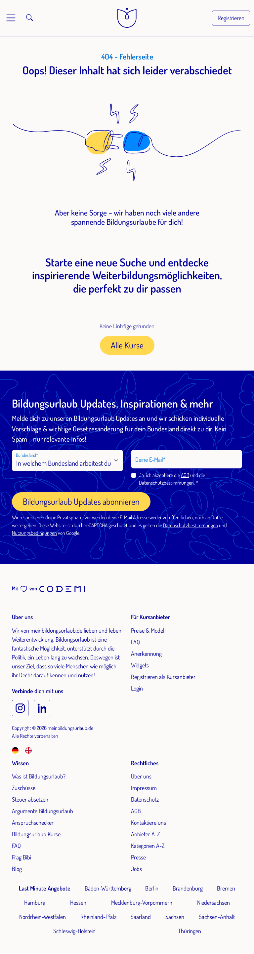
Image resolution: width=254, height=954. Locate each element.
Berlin (151, 888)
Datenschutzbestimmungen (166, 482)
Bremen (226, 888)
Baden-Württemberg (108, 888)
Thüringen (189, 930)
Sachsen (174, 916)
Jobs (136, 868)
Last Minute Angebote (44, 888)
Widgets (140, 665)
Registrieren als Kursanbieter (163, 676)
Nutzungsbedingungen (34, 533)
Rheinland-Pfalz (98, 916)
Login (137, 688)
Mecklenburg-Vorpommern (141, 902)
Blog (17, 868)
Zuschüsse (23, 787)
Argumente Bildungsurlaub (42, 811)
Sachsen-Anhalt (217, 916)
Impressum (144, 787)
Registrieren (231, 17)
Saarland (141, 916)
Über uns (141, 776)
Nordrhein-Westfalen (42, 916)
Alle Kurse (127, 344)
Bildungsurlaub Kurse (36, 834)
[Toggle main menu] (11, 18)
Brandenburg (188, 888)
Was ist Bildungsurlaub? (38, 776)
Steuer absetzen (30, 799)
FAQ (135, 642)
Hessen (78, 902)
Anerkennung (146, 653)
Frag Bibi (21, 857)
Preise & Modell (148, 630)
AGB (185, 475)
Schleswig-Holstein (74, 930)
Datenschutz (145, 799)
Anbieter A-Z (145, 834)
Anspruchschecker (33, 822)
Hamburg (34, 902)
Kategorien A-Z (148, 845)
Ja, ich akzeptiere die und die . (172, 479)
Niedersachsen (213, 902)
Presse (138, 857)
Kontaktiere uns (148, 822)
